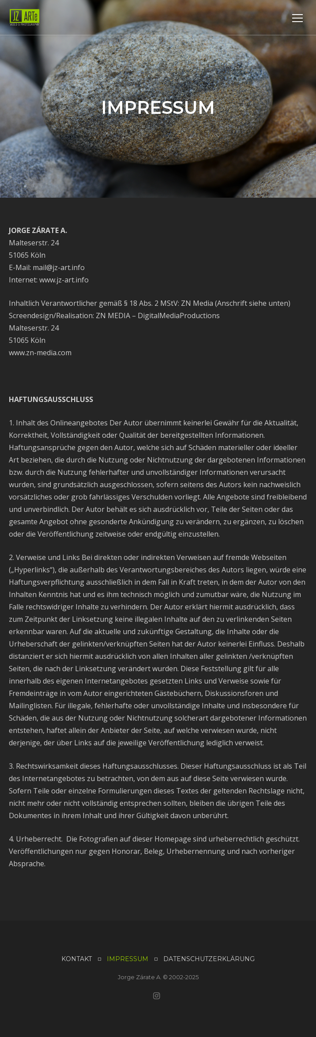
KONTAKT (76, 959)
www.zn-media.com (40, 352)
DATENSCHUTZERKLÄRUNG (209, 959)
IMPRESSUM (127, 959)
